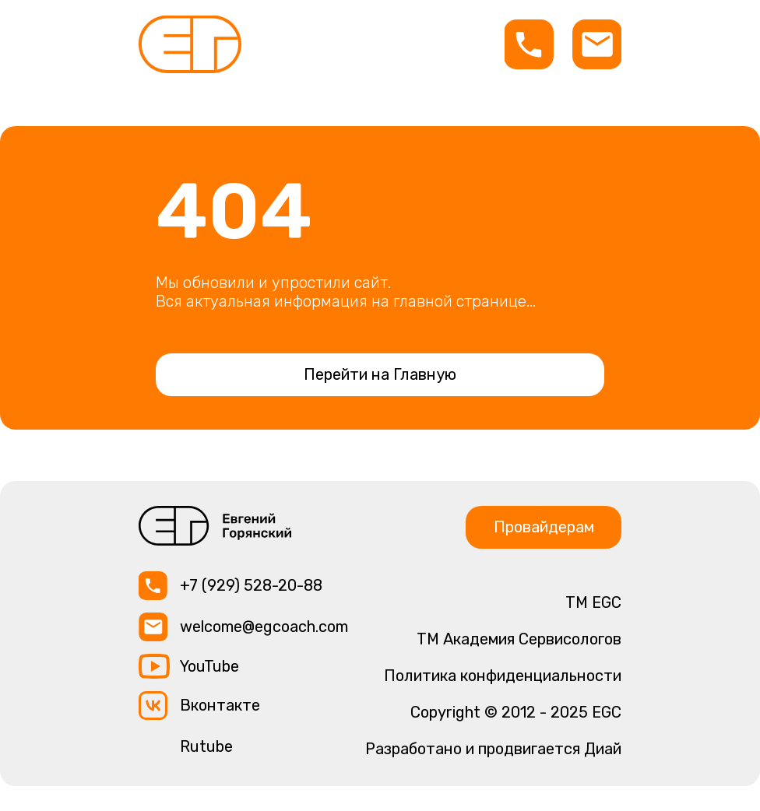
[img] (190, 44)
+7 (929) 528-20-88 (251, 585)
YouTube (209, 666)
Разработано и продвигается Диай (493, 748)
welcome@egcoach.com (264, 626)
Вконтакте (220, 705)
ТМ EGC (593, 602)
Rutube (206, 746)
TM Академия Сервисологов (519, 639)
